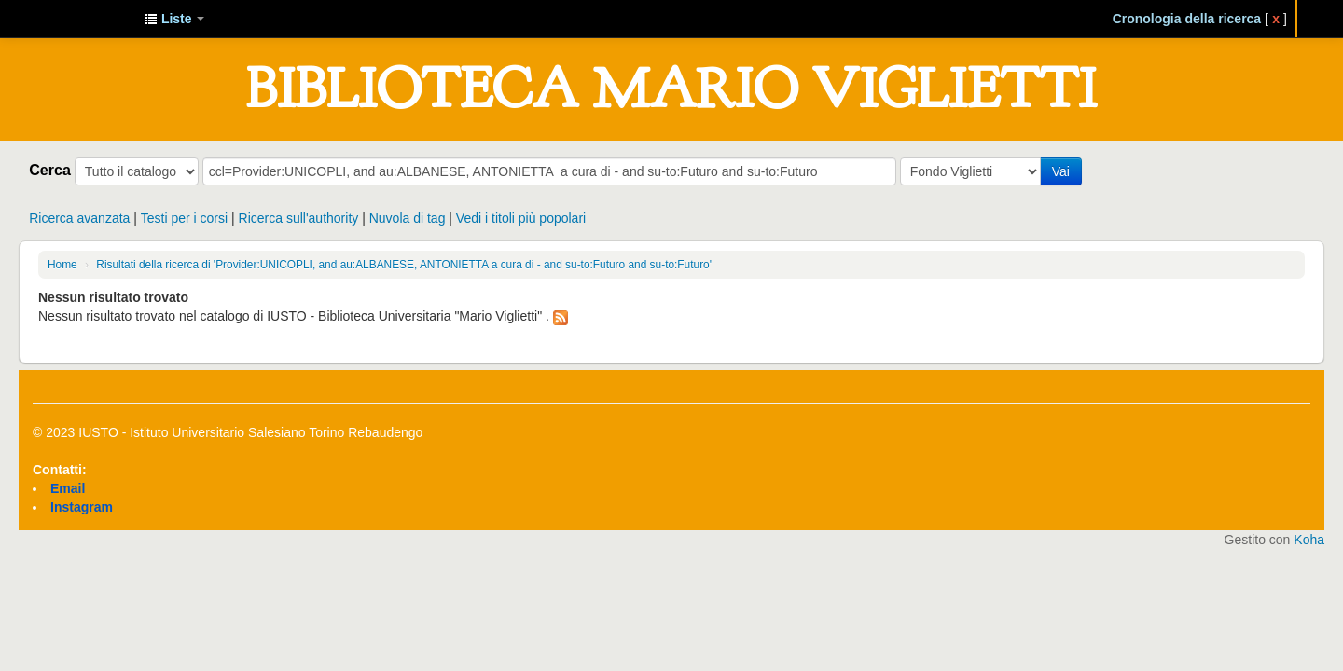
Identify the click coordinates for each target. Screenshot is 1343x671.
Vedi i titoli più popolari (521, 218)
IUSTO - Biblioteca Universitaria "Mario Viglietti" (84, 18)
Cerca (50, 169)
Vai (1061, 171)
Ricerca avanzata (79, 218)
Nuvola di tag (407, 218)
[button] (174, 18)
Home (62, 264)
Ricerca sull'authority (299, 218)
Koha (1309, 539)
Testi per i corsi (184, 218)
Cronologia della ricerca (1187, 18)
